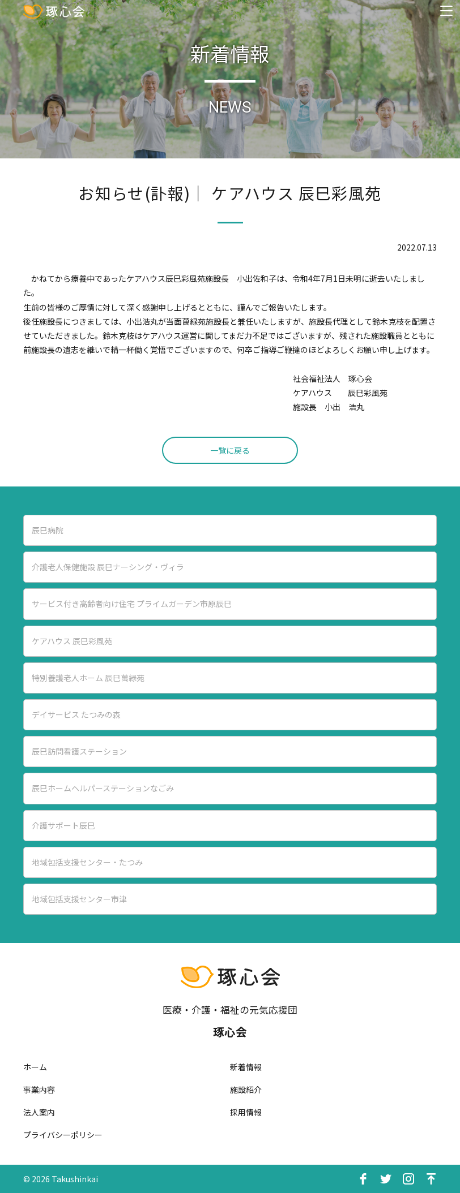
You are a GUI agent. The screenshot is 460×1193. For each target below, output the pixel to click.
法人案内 (39, 1112)
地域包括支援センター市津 (79, 899)
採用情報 (246, 1112)
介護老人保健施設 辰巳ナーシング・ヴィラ (108, 566)
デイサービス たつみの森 (76, 714)
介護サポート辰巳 (63, 825)
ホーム (35, 1067)
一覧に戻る (230, 450)
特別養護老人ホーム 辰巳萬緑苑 (88, 677)
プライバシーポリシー (63, 1134)
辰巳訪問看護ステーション (79, 751)
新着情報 (246, 1067)
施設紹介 (246, 1089)
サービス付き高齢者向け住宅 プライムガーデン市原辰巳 (132, 603)
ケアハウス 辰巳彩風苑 (72, 641)
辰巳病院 (47, 530)
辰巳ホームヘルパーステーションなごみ (103, 788)
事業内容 (39, 1089)
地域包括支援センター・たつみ (87, 862)
